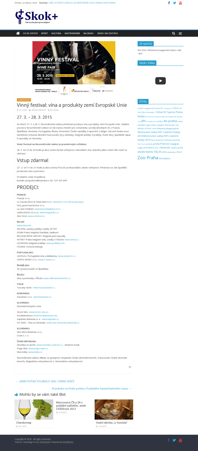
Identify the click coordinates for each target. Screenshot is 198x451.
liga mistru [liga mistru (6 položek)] (151, 125)
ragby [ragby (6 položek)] (140, 147)
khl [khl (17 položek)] (143, 121)
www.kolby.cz (35, 351)
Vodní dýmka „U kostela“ (111, 422)
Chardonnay (23, 422)
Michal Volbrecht (39, 110)
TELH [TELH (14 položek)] (157, 152)
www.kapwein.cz (50, 319)
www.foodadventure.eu (45, 315)
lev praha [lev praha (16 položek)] (170, 121)
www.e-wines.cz (46, 259)
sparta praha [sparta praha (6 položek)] (177, 147)
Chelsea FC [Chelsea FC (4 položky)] (168, 108)
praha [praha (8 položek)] (156, 143)
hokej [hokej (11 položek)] (141, 116)
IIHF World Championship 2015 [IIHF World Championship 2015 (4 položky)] (157, 117)
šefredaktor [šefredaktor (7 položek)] (165, 158)
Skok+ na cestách (107, 33)
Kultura (56, 33)
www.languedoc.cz (49, 212)
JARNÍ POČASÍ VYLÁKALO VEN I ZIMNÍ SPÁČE (45, 381)
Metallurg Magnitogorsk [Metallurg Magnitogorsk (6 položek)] (168, 128)
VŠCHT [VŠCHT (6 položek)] (179, 152)
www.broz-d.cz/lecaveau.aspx (68, 201)
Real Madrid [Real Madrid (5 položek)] (149, 147)
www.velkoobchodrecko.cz (56, 278)
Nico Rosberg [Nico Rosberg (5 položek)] (157, 140)
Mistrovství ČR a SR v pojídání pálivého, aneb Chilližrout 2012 (71, 406)
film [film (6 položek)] (144, 112)
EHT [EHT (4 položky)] (180, 108)
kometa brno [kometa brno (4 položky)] (151, 121)
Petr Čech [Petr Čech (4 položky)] (141, 144)
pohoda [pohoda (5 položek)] (149, 144)
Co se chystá (30, 33)
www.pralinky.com (55, 243)
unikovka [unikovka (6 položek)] (171, 152)
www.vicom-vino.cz (38, 311)
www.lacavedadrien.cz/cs (47, 208)
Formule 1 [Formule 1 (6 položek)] (151, 112)
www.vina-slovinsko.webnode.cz (63, 322)
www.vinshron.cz (36, 215)
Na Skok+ (89, 33)
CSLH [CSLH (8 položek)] (176, 108)
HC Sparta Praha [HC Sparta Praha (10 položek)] (173, 112)
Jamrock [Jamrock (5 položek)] (173, 116)
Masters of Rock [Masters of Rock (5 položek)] (144, 128)
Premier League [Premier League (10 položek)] (169, 143)
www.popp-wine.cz (38, 348)
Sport (44, 33)
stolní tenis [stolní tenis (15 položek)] (145, 152)
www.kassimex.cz (42, 296)
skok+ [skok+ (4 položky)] (156, 148)
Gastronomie (72, 33)
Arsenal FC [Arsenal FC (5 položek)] (158, 108)
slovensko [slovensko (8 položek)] (164, 147)
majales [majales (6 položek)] (160, 125)
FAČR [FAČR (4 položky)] (140, 112)
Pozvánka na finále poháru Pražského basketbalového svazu (92, 388)
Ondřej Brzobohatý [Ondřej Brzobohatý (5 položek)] (171, 140)
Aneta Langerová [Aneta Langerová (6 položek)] (146, 108)
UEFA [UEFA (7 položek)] (164, 152)
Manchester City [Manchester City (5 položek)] (172, 125)
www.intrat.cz (72, 239)
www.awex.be (24, 225)
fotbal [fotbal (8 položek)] (159, 112)
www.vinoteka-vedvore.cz (49, 344)
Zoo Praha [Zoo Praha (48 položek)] (148, 158)
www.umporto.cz (66, 255)
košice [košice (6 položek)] (160, 121)
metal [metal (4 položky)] (154, 129)
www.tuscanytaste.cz (44, 287)
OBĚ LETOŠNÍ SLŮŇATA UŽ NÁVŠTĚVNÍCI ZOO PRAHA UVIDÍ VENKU (82, 2)
